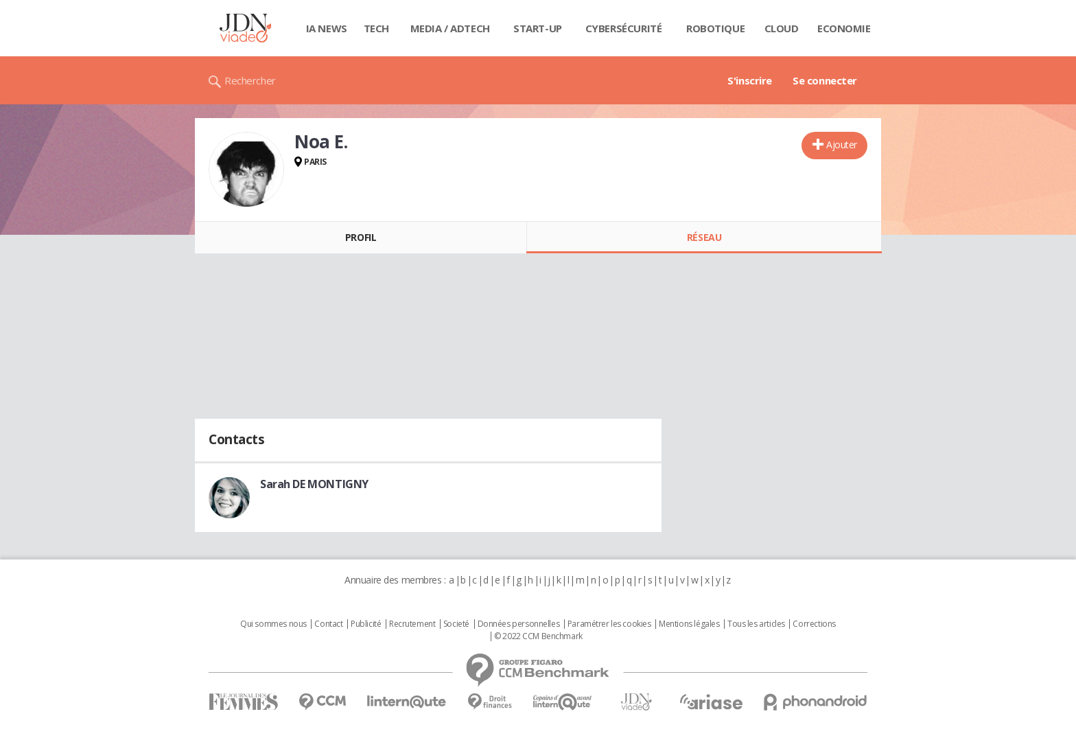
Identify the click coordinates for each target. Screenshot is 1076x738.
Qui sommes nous (273, 624)
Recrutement (412, 624)
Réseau (704, 237)
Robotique (715, 28)
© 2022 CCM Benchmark (538, 636)
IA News (326, 28)
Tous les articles (756, 624)
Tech (376, 28)
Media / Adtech (450, 28)
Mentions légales (689, 624)
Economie (844, 28)
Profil (360, 237)
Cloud (781, 28)
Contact (328, 624)
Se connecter (825, 80)
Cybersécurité (623, 28)
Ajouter (841, 144)
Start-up (537, 28)
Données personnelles (519, 624)
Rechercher (250, 80)
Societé (456, 624)
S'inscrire (749, 80)
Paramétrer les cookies (609, 624)
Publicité (366, 624)
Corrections (814, 624)
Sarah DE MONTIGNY (314, 484)
